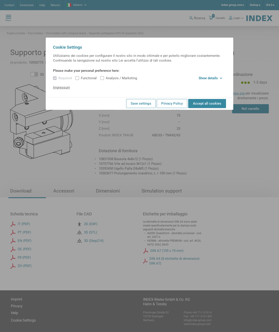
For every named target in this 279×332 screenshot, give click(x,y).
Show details (210, 78)
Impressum (61, 87)
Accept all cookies (207, 103)
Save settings (141, 103)
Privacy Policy (172, 103)
